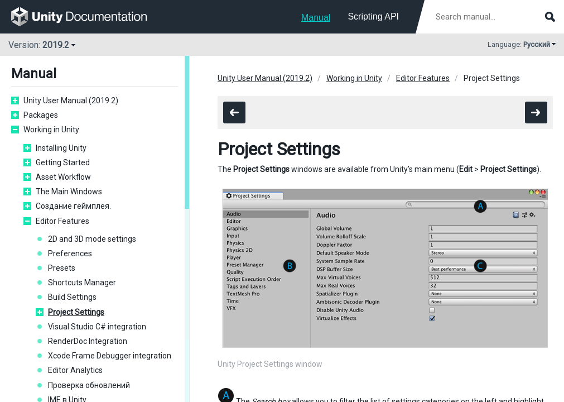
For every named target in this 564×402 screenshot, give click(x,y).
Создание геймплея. (73, 206)
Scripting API (373, 16)
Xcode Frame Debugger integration (109, 355)
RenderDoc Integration (87, 341)
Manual (315, 17)
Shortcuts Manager (82, 282)
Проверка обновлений (89, 385)
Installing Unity (61, 147)
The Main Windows (69, 191)
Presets (61, 268)
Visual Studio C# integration (97, 326)
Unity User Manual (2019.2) (70, 100)
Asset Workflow (63, 177)
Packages (40, 115)
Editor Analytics (75, 370)
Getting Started (63, 162)
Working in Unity (51, 129)
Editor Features (62, 221)
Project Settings (76, 312)
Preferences (70, 253)
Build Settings (72, 297)
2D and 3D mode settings (92, 238)
